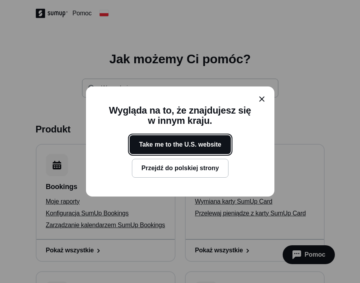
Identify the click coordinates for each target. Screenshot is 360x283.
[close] (261, 99)
